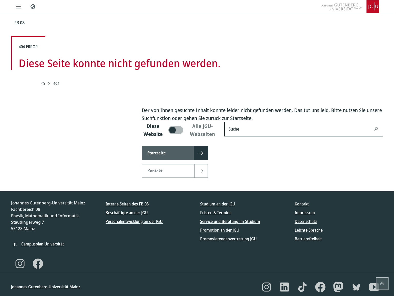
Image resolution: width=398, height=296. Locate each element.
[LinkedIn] (284, 287)
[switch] (180, 130)
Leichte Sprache (309, 230)
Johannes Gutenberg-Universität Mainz (45, 287)
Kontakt (302, 204)
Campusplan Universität (42, 244)
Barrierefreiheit (308, 239)
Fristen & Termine (215, 212)
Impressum (305, 212)
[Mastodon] (338, 287)
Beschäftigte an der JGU (127, 212)
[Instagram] (20, 264)
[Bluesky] (356, 287)
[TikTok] (302, 287)
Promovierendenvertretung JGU (228, 239)
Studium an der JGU (217, 204)
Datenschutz (306, 221)
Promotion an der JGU (219, 230)
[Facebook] (38, 264)
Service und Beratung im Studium (230, 221)
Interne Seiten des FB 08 (127, 204)
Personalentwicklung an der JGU (134, 221)
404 (56, 83)
